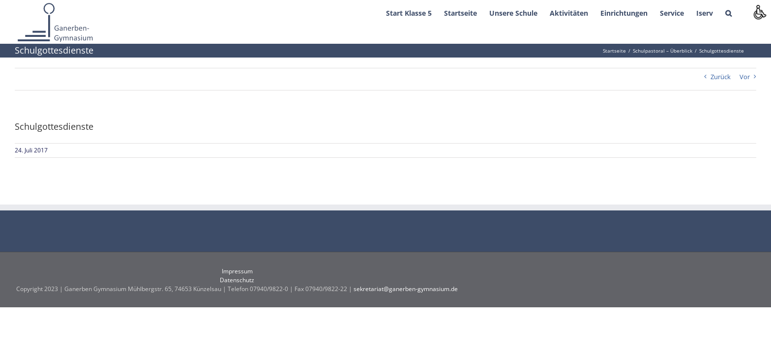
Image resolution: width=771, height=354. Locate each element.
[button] (741, 12)
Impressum (237, 271)
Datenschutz (237, 280)
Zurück (721, 76)
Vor (745, 76)
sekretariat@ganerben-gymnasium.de (406, 289)
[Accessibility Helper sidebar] (759, 12)
